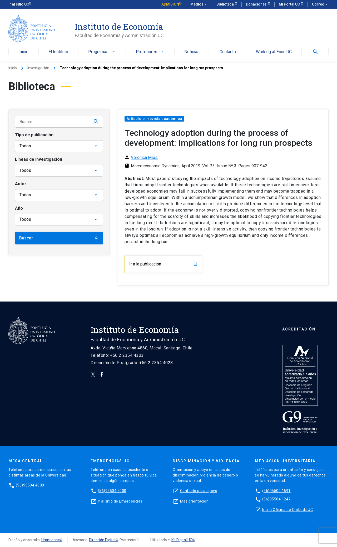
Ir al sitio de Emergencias (120, 501)
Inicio (23, 52)
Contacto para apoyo (198, 491)
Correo (320, 4)
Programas (102, 52)
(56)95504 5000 (112, 491)
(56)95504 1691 (276, 491)
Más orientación (194, 501)
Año (19, 208)
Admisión (170, 4)
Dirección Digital (102, 540)
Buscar (59, 237)
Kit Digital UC (181, 540)
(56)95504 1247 (276, 499)
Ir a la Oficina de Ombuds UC (287, 510)
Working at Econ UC (274, 52)
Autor (20, 183)
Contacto (228, 52)
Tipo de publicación (34, 134)
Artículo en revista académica (154, 119)
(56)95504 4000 (30, 485)
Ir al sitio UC (18, 4)
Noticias (192, 52)
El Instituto (58, 52)
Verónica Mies (144, 157)
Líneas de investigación (38, 159)
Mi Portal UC (290, 4)
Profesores (150, 52)
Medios (199, 4)
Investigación (38, 68)
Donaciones (256, 4)
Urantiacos (50, 540)
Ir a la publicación (163, 264)
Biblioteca (225, 4)
